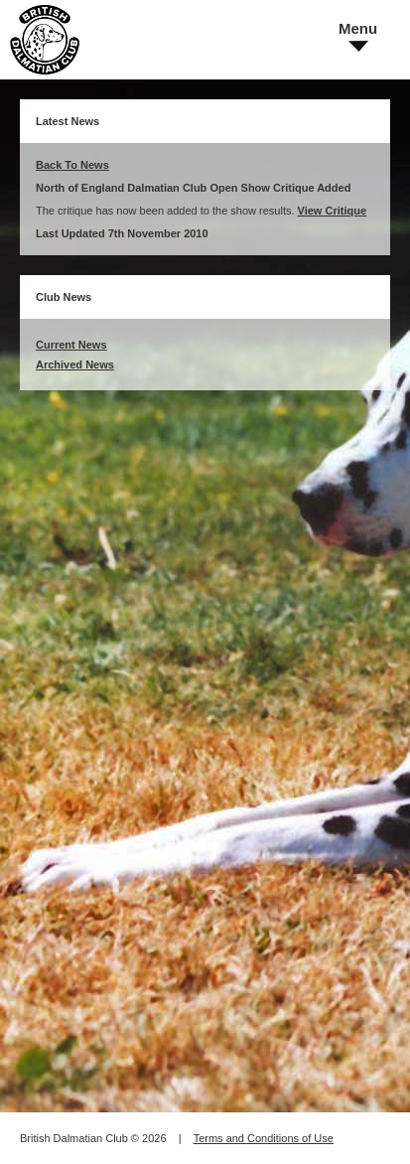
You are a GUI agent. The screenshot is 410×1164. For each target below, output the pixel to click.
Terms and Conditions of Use (264, 1138)
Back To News (72, 165)
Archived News (75, 364)
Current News (71, 345)
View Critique (332, 211)
